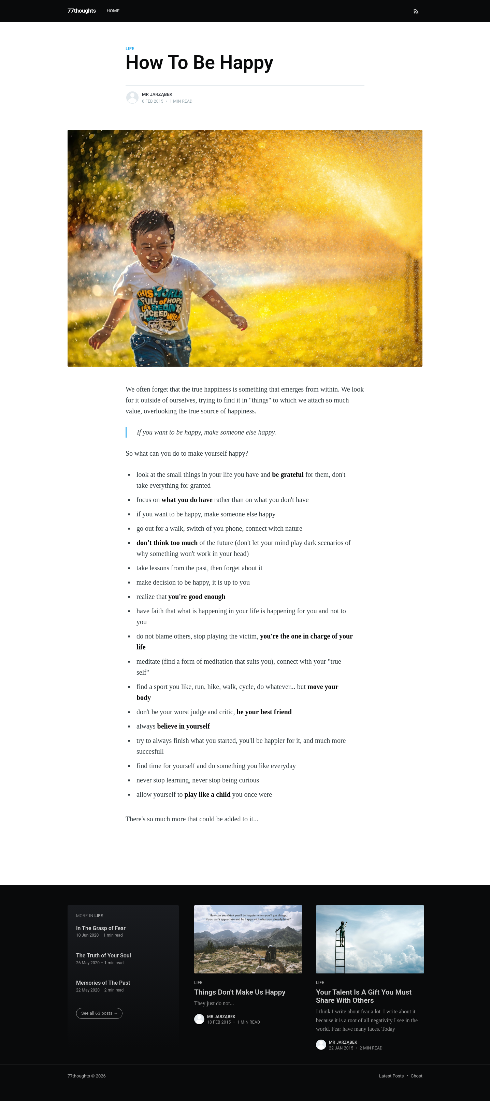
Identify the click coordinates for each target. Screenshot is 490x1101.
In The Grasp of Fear (101, 927)
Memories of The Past (103, 982)
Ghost (416, 1075)
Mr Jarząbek (157, 94)
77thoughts (82, 10)
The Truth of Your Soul (103, 954)
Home (113, 10)
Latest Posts (391, 1075)
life (130, 48)
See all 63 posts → (99, 1012)
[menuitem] (117, 11)
